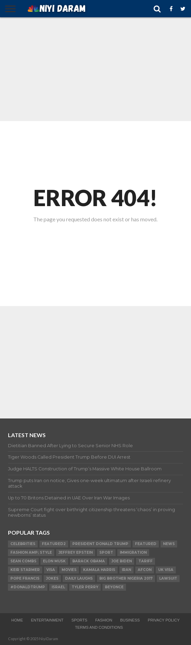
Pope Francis (24, 578)
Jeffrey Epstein (75, 552)
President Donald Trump (100, 544)
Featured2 (54, 544)
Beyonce (114, 587)
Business (130, 620)
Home (17, 620)
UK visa (165, 570)
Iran (126, 570)
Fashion (103, 620)
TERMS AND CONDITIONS (99, 627)
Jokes (52, 578)
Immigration (133, 552)
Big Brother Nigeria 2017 (126, 578)
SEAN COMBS (23, 561)
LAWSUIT (168, 578)
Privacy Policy (164, 620)
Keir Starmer (25, 570)
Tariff (145, 561)
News (169, 544)
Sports (79, 620)
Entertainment (47, 620)
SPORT (106, 552)
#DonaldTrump (27, 587)
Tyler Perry (85, 587)
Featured (145, 544)
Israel (58, 587)
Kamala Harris (99, 570)
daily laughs (79, 578)
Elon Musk (54, 561)
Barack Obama (88, 561)
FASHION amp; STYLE (31, 552)
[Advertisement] (95, 69)
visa (50, 570)
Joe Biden (121, 561)
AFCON (145, 570)
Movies (69, 570)
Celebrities (22, 544)
